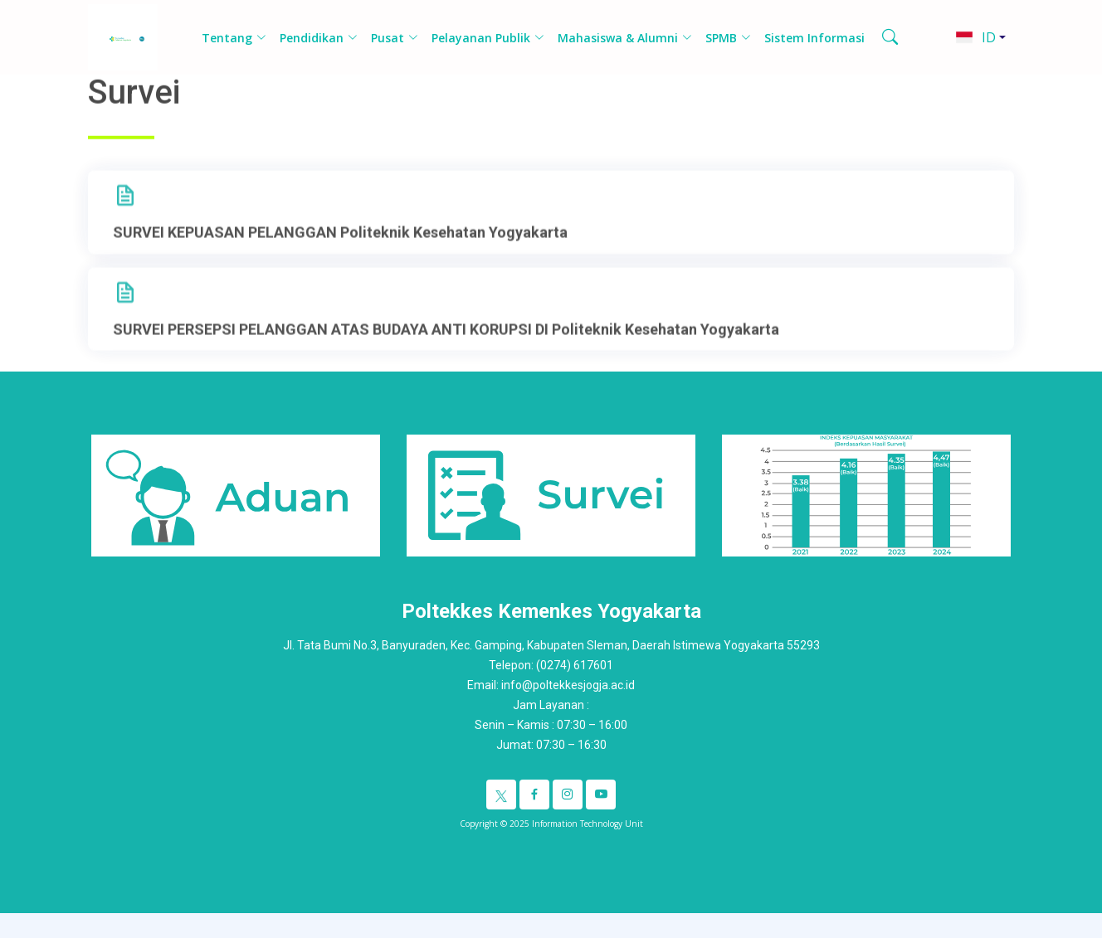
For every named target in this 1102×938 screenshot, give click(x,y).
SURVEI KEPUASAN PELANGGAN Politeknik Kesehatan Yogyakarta (340, 250)
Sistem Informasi (814, 38)
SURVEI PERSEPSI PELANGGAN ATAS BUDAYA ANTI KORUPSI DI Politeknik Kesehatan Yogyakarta (446, 347)
